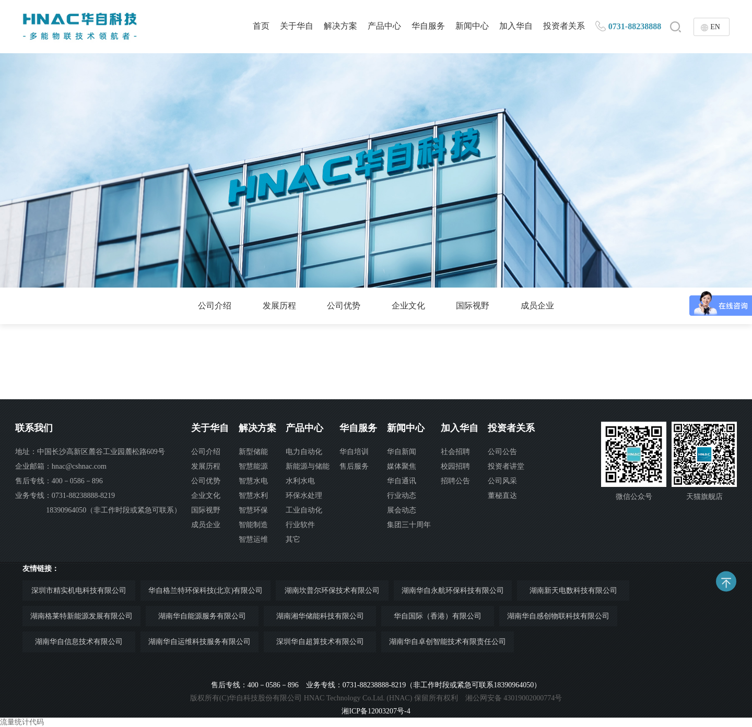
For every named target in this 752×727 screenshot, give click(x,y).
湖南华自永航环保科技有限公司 (453, 590)
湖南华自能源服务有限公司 (202, 616)
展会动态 (401, 510)
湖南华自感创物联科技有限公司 (558, 616)
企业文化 (408, 305)
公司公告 (502, 452)
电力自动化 (304, 452)
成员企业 (537, 305)
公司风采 (502, 481)
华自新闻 (401, 452)
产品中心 (384, 25)
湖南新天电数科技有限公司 (573, 590)
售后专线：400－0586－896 (59, 481)
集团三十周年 (409, 525)
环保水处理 (304, 495)
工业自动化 (304, 510)
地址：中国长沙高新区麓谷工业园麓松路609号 (90, 452)
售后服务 (354, 466)
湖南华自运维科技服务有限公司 (199, 642)
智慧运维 (253, 539)
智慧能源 (253, 466)
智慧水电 (253, 481)
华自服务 (428, 25)
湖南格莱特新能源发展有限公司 (81, 616)
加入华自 (516, 25)
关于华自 (296, 25)
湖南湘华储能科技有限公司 (320, 616)
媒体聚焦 (401, 466)
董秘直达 (502, 495)
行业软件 (300, 525)
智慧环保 (253, 510)
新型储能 (253, 452)
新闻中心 (472, 25)
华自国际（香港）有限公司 (437, 616)
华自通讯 (401, 481)
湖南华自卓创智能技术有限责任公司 (447, 642)
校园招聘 (455, 466)
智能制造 (253, 525)
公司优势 (343, 305)
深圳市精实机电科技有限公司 (78, 590)
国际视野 (472, 305)
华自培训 (354, 452)
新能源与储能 (308, 466)
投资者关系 (564, 25)
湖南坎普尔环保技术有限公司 (332, 590)
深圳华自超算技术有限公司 (320, 642)
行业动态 (401, 495)
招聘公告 (455, 481)
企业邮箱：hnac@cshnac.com (61, 466)
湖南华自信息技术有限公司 (79, 642)
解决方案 (340, 25)
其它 (293, 539)
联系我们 (34, 428)
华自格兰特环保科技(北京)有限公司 (205, 590)
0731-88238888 (634, 26)
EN (715, 27)
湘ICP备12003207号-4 (376, 711)
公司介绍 (214, 305)
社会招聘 (455, 452)
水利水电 (300, 481)
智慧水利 (253, 495)
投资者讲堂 (506, 466)
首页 (261, 25)
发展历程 (279, 305)
